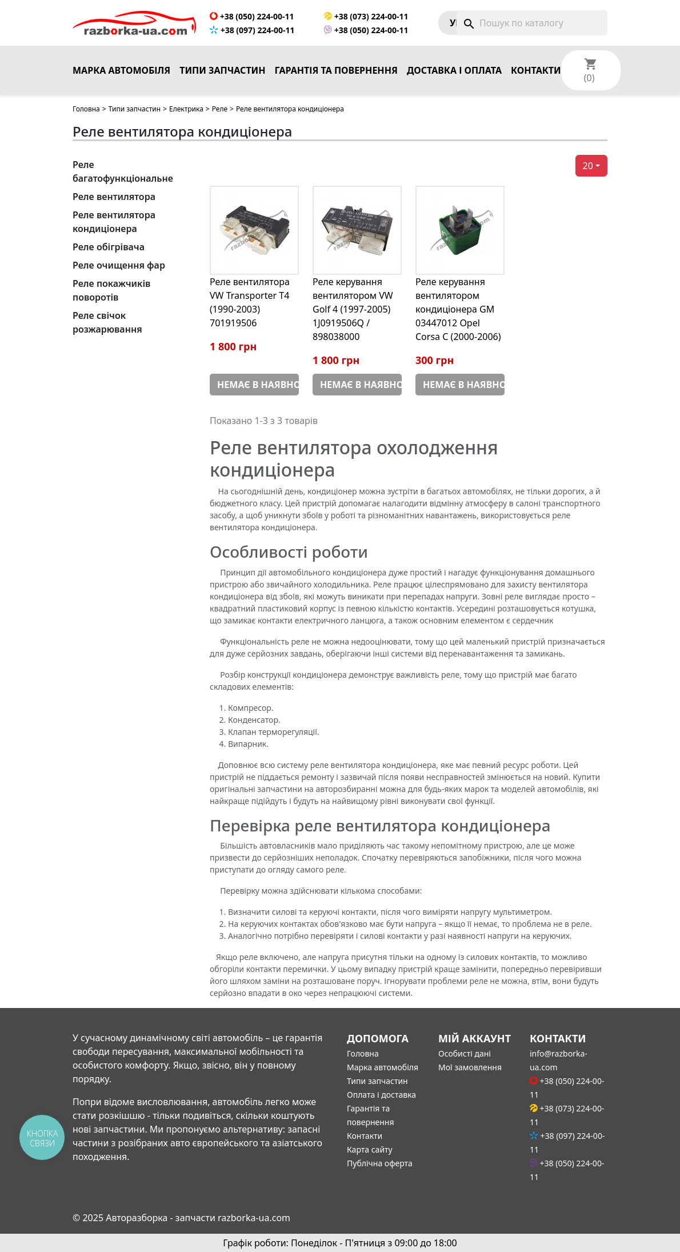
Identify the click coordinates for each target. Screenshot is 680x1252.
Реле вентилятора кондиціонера (114, 222)
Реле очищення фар (119, 265)
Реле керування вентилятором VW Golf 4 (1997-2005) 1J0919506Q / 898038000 (353, 309)
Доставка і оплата (454, 70)
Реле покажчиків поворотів (111, 290)
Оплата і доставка (381, 1094)
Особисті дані (464, 1053)
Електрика (186, 109)
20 (588, 165)
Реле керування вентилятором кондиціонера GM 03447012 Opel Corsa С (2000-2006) (458, 309)
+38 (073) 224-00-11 (366, 16)
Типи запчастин (222, 70)
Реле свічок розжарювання (107, 322)
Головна (86, 109)
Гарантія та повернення (336, 70)
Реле (219, 109)
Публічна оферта (380, 1163)
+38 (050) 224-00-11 (252, 16)
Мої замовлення (470, 1067)
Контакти (536, 70)
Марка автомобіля (121, 70)
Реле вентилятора (114, 196)
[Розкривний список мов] (643, 70)
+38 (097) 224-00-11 (252, 30)
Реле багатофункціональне (123, 171)
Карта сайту (370, 1149)
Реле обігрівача (109, 247)
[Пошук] (532, 22)
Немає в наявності (258, 384)
